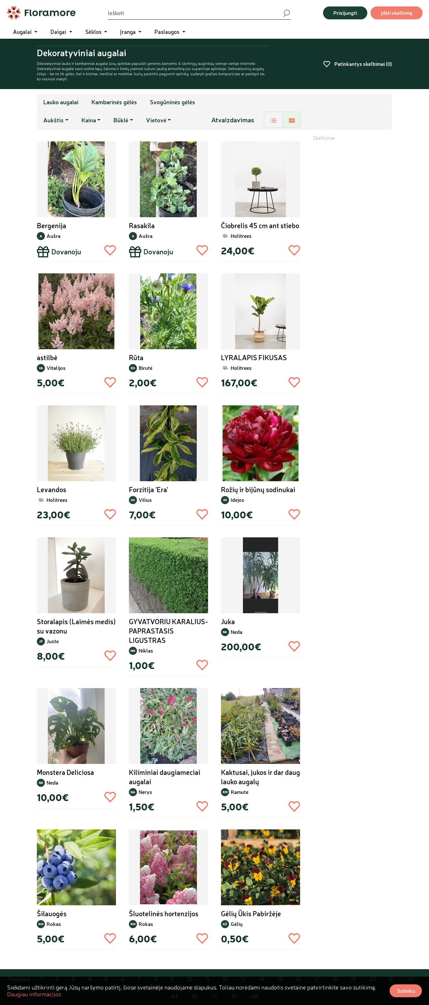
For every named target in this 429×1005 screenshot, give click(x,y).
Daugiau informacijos (34, 994)
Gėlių (237, 923)
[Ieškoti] (195, 12)
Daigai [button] (59, 31)
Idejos (237, 499)
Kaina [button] (88, 120)
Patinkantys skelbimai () (357, 63)
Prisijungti (345, 12)
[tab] (273, 120)
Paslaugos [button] (167, 31)
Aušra (53, 235)
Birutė (145, 367)
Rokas (54, 923)
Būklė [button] (120, 120)
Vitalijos (56, 367)
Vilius (145, 499)
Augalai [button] (23, 31)
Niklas (146, 650)
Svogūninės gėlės (172, 102)
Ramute (239, 791)
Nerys (145, 791)
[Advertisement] (352, 238)
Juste (53, 641)
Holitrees (241, 235)
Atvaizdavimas (232, 120)
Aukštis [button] (53, 120)
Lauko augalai (60, 102)
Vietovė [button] (156, 120)
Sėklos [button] (94, 31)
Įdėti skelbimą (396, 12)
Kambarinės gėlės (114, 102)
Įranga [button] (128, 31)
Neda (236, 631)
